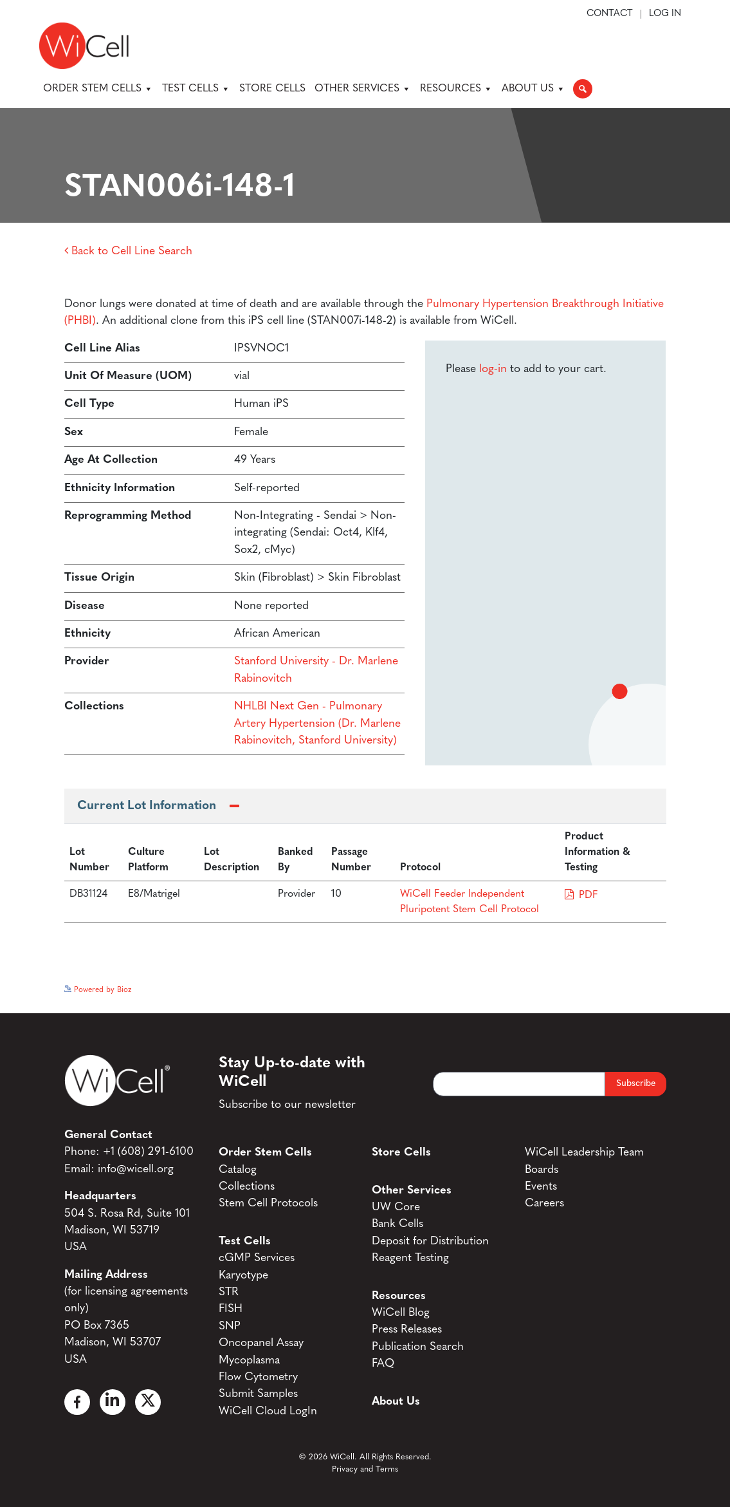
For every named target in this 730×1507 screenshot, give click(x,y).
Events (541, 1186)
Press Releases (407, 1329)
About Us (533, 89)
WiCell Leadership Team (584, 1152)
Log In (665, 14)
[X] (148, 1402)
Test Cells (196, 89)
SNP (230, 1326)
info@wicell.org (136, 1169)
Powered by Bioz (97, 990)
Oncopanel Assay (261, 1343)
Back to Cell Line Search (128, 251)
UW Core (396, 1207)
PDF (588, 895)
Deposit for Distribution (430, 1241)
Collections (247, 1186)
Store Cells (272, 89)
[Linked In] (112, 1402)
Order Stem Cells (98, 89)
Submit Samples (258, 1394)
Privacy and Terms (365, 1469)
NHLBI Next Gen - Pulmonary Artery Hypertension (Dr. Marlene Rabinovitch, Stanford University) (317, 723)
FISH (230, 1309)
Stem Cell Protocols (268, 1203)
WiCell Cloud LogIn (268, 1411)
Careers (544, 1203)
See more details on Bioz (623, 987)
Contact (610, 14)
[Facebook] (77, 1402)
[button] (583, 89)
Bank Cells (397, 1224)
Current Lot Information (146, 806)
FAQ (383, 1363)
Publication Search (418, 1347)
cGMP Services (257, 1258)
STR (229, 1292)
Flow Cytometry (258, 1377)
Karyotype (243, 1275)
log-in (493, 369)
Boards (541, 1170)
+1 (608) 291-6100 (148, 1152)
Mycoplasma (249, 1360)
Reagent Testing (410, 1258)
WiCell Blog (401, 1312)
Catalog (238, 1170)
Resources (456, 89)
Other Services (363, 89)
